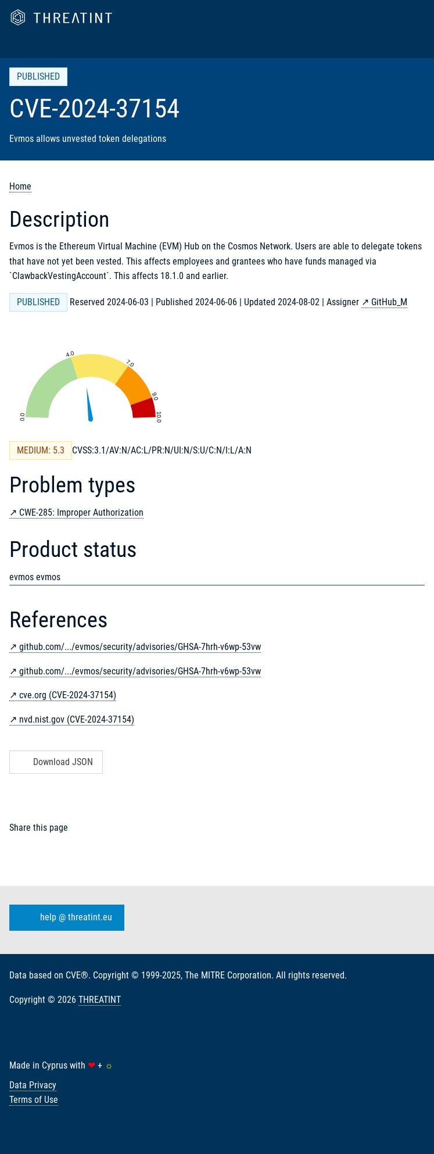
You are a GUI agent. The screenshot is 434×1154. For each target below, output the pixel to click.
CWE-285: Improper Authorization (81, 512)
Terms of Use (33, 1099)
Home (20, 186)
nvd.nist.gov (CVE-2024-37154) (76, 719)
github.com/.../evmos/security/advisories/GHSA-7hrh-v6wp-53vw (140, 646)
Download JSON (55, 761)
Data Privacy (32, 1085)
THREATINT (99, 999)
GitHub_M (389, 302)
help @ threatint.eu (64, 918)
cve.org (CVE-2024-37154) (67, 695)
